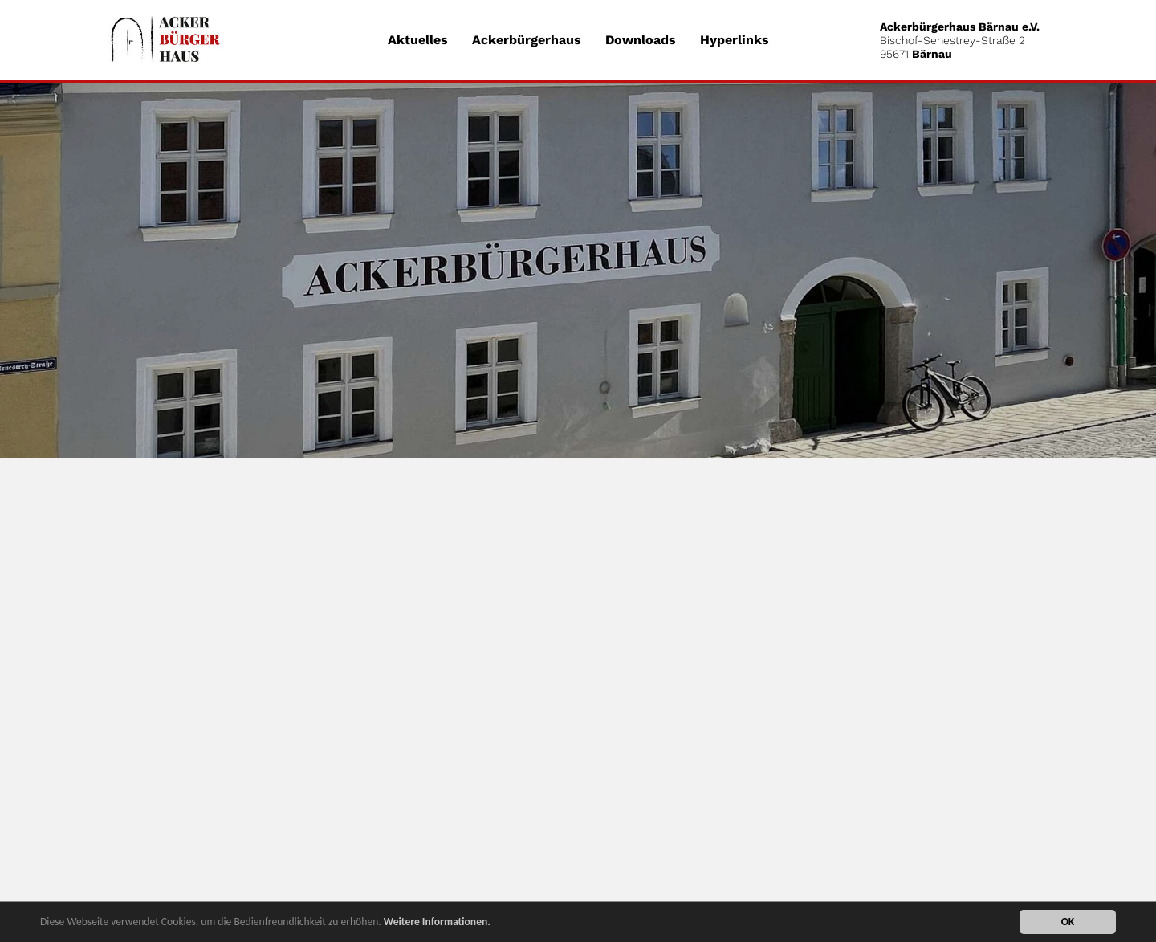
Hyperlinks (734, 39)
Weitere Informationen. (437, 923)
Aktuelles (418, 39)
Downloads (640, 39)
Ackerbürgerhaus (526, 39)
